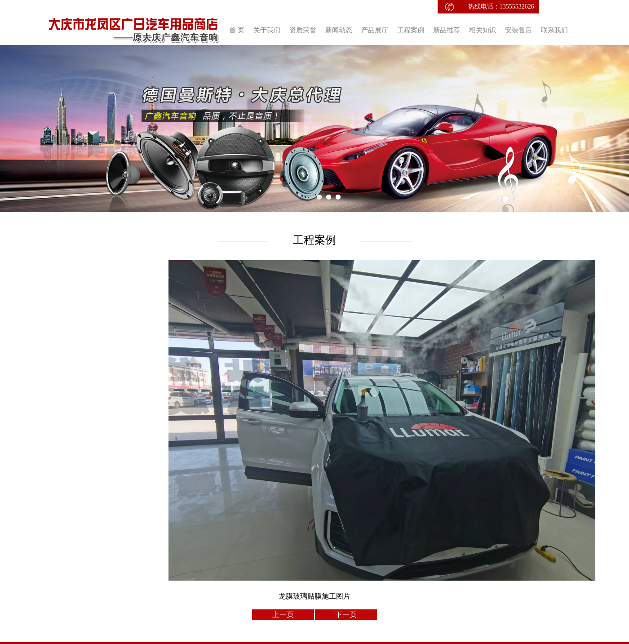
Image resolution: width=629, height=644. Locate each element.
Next (617, 128)
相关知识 (482, 30)
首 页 (236, 30)
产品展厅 (374, 30)
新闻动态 (338, 30)
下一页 (346, 614)
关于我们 (266, 30)
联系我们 (554, 30)
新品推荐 (446, 30)
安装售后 (518, 30)
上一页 (283, 614)
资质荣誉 (302, 30)
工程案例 (410, 30)
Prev (11, 128)
